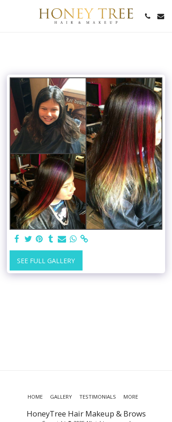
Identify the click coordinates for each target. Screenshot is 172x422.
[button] (10, 15)
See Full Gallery (46, 260)
